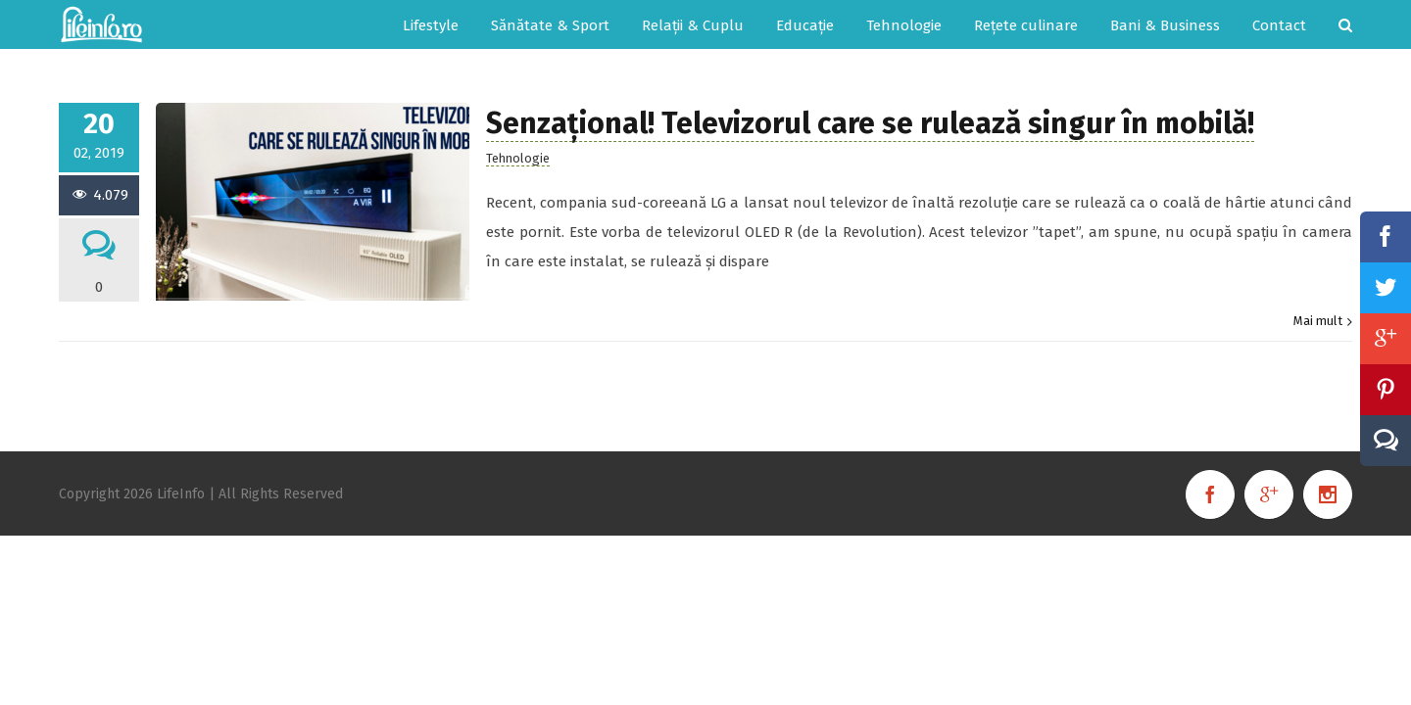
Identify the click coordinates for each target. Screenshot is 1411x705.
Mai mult (1317, 320)
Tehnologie (518, 158)
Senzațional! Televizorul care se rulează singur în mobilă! (870, 123)
